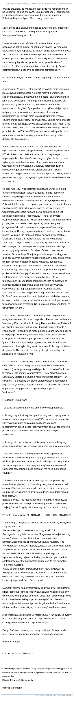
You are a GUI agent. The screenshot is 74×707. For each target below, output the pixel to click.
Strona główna (13, 4)
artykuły (25, 4)
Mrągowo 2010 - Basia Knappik (58, 4)
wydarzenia (36, 4)
